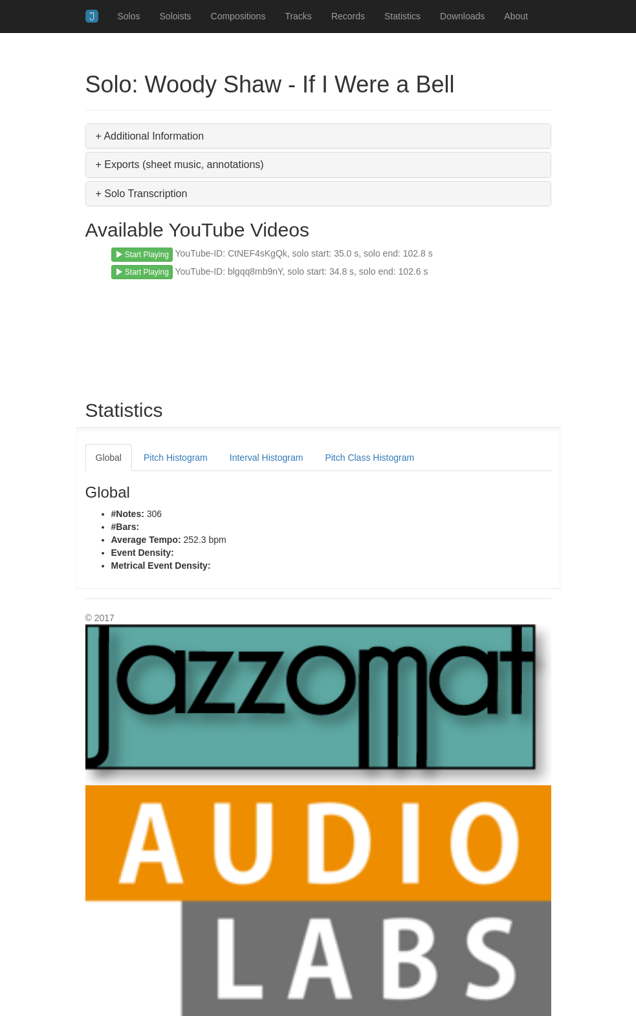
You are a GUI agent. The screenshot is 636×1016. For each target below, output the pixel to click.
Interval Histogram (266, 457)
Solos (129, 16)
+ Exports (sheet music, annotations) (180, 164)
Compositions (238, 16)
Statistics (402, 16)
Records (348, 16)
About (516, 16)
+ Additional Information (150, 136)
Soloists (176, 16)
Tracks (298, 16)
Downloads (462, 16)
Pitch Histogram (176, 457)
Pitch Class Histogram (369, 457)
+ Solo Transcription (142, 193)
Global (109, 457)
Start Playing (142, 254)
